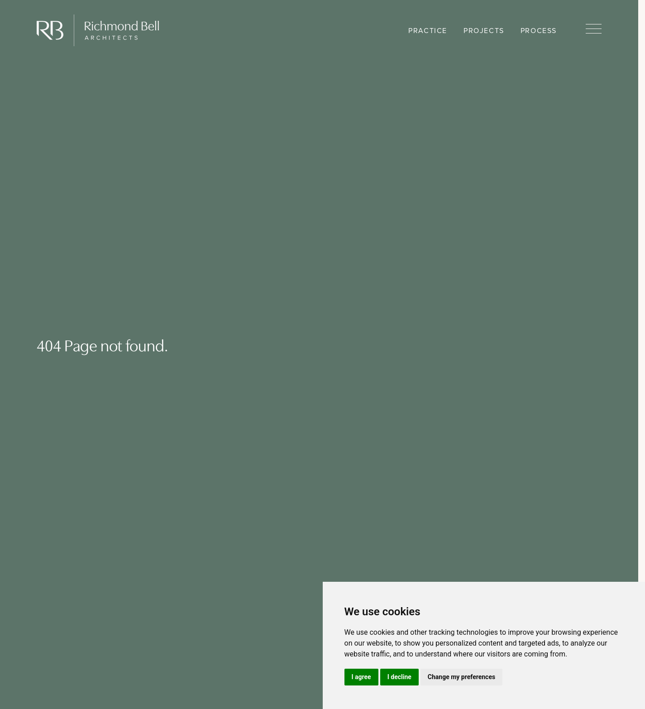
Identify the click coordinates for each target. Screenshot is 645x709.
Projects (483, 30)
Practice (427, 30)
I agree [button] (361, 676)
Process (539, 30)
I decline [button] (399, 676)
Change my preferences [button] (461, 676)
